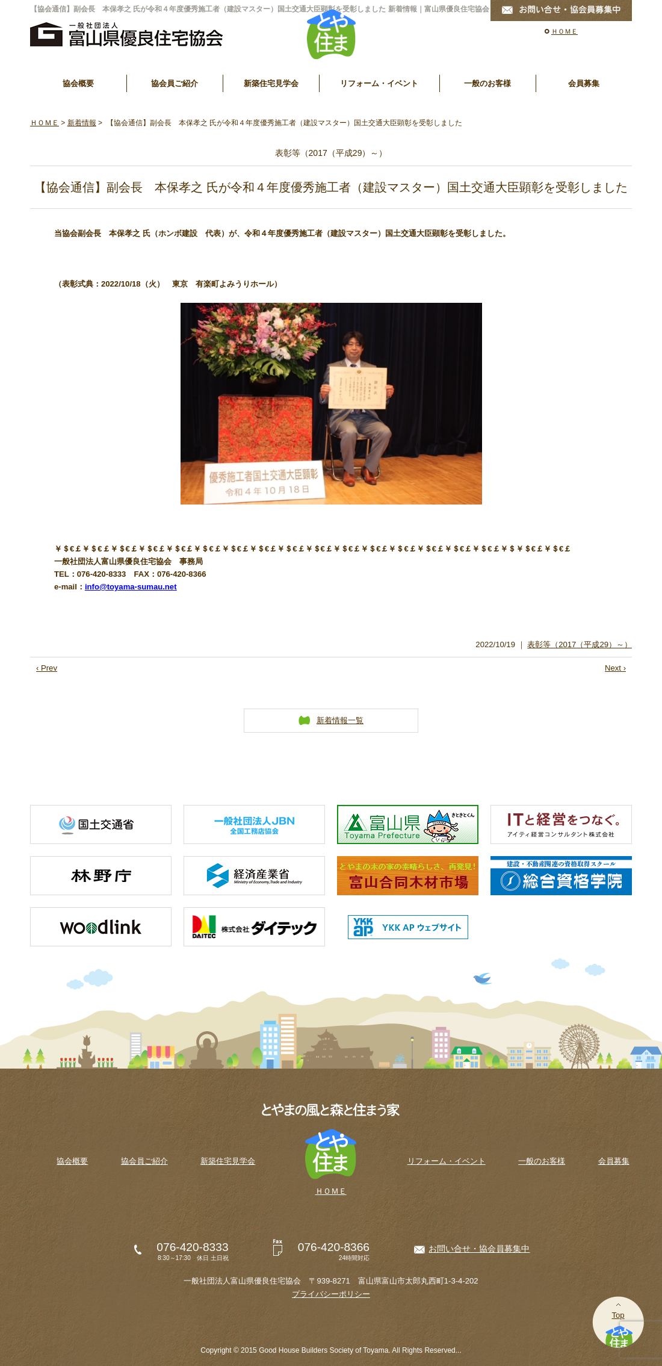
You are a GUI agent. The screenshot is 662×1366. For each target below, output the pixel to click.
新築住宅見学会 (271, 83)
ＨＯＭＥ (564, 31)
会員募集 (583, 83)
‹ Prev (46, 667)
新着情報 (81, 123)
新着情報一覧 (340, 720)
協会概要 (78, 83)
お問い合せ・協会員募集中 (479, 1248)
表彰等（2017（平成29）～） (579, 644)
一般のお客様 (487, 83)
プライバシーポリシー (331, 1294)
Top (617, 1315)
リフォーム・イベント (379, 83)
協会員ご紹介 (174, 83)
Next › (615, 667)
